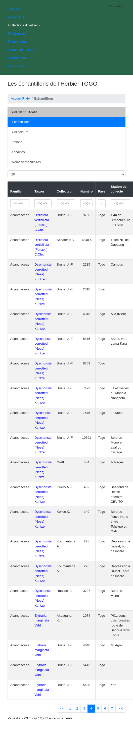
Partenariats (17, 58)
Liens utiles (16, 66)
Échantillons (20, 122)
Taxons (17, 142)
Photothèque (17, 41)
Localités (18, 152)
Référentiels (17, 33)
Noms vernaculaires (26, 162)
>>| (120, 708)
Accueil (13, 9)
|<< (61, 708)
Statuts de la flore (21, 50)
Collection (24, 112)
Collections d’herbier (23, 25)
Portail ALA (16, 17)
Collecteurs (20, 132)
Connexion (116, 6)
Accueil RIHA (20, 98)
